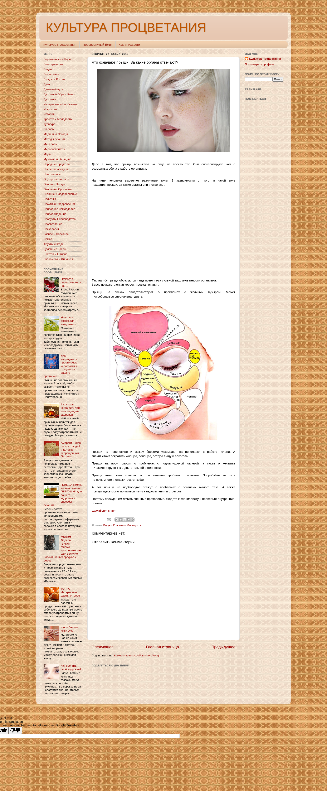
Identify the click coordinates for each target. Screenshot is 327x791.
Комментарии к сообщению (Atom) (136, 655)
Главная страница (162, 647)
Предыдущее (223, 647)
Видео (107, 525)
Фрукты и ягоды (54, 244)
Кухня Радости (129, 44)
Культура (49, 124)
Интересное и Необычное (60, 104)
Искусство (50, 109)
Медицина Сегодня (56, 134)
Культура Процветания (59, 44)
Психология (51, 229)
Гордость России (54, 79)
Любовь (49, 129)
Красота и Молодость (127, 525)
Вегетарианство (54, 64)
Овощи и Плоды (54, 184)
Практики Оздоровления (59, 204)
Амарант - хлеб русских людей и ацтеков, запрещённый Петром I (71, 449)
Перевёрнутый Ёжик (97, 44)
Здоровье (50, 99)
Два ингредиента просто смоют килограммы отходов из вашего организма (61, 366)
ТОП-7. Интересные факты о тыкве (70, 592)
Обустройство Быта (56, 179)
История (49, 114)
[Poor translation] (15, 730)
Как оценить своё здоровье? (71, 667)
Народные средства (57, 164)
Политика (50, 199)
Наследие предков (56, 169)
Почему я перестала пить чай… (71, 282)
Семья (48, 239)
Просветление (53, 224)
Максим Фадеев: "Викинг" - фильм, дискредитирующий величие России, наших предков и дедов (62, 548)
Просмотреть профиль (259, 64)
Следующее (103, 647)
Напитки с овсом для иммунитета (68, 321)
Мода (47, 154)
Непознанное (52, 174)
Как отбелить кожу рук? (69, 629)
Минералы (50, 144)
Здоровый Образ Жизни (59, 94)
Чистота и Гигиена (55, 254)
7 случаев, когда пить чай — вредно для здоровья (70, 409)
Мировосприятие (55, 149)
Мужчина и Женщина (57, 159)
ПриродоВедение (55, 214)
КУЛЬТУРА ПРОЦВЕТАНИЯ (126, 27)
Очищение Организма (58, 189)
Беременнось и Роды (57, 59)
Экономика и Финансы (58, 259)
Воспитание (51, 74)
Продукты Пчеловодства (60, 219)
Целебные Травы (55, 249)
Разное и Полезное (56, 234)
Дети (47, 84)
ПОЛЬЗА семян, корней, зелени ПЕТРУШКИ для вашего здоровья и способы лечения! (63, 495)
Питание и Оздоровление (60, 194)
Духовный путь (53, 89)
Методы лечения (54, 139)
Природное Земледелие (59, 209)
